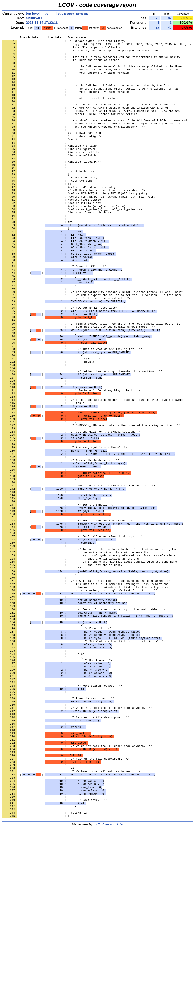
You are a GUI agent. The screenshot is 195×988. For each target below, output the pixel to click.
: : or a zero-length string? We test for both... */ (79, 701)
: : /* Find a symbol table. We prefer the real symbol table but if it (91, 381)
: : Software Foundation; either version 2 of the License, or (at (90, 99)
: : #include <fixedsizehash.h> (56, 248)
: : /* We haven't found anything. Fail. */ (71, 461)
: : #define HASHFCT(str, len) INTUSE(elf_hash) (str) (74, 225)
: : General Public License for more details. (70, 130)
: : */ (41, 675)
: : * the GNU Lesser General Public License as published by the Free (92, 73)
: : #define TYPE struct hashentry (59, 217)
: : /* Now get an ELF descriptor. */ (64, 362)
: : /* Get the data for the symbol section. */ (72, 511)
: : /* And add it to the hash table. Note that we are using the (89, 652)
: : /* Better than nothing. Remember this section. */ (82, 438)
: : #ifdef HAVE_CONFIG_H (51, 153)
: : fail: (40, 915)
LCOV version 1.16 (108, 980)
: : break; (48, 427)
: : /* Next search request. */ (62, 816)
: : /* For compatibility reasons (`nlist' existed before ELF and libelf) (92, 343)
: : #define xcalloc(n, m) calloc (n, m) (64, 240)
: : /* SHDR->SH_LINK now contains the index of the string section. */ (91, 503)
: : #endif (40, 160)
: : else (43, 777)
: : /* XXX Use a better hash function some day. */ (73, 221)
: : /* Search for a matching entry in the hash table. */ (83, 724)
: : (35, 57)
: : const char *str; (49, 206)
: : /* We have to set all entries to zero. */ (71, 918)
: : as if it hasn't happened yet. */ (66, 351)
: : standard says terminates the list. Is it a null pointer (85, 697)
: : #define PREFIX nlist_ (52, 236)
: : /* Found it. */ (56, 747)
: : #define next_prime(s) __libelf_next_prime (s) (72, 244)
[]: (47, 320)
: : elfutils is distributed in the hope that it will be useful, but (89, 118)
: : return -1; (45, 968)
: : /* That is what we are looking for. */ (72, 412)
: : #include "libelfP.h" (51, 187)
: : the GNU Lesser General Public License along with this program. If (92, 141)
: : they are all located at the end (70, 663)
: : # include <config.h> (51, 156)
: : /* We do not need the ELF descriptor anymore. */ (77, 842)
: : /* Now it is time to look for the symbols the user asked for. (87, 690)
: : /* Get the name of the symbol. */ (68, 617)
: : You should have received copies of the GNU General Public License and (94, 137)
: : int (37, 259)
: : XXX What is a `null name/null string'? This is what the (85, 694)
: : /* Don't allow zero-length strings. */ (72, 636)
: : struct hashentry (48, 198)
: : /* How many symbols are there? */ (64, 530)
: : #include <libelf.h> (50, 175)
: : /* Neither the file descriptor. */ (65, 854)
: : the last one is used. (62, 671)
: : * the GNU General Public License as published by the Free (86, 95)
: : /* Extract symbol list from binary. (64, 42)
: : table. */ (47, 476)
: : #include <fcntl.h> (49, 168)
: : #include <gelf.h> (49, 172)
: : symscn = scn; (54, 423)
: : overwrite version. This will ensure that (76, 656)
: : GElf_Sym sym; (47, 210)
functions (82, 13)
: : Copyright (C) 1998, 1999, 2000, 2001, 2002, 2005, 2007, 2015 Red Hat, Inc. (98, 46)
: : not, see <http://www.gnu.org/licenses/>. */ (73, 145)
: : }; (36, 214)
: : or (39, 88)
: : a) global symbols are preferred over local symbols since (88, 659)
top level (33, 13)
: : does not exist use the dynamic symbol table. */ (78, 385)
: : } (39, 335)
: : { (35, 202)
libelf (46, 13)
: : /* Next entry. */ (54, 953)
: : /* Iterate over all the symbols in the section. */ (78, 576)
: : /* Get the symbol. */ (58, 598)
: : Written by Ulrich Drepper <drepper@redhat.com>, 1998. (81, 53)
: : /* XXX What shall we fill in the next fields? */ (83, 762)
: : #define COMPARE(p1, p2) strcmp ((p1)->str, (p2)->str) (78, 229)
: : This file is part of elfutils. (62, 50)
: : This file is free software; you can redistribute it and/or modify (91, 61)
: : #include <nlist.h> (49, 179)
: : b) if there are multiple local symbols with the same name (89, 667)
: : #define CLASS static (51, 233)
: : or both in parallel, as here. (61, 111)
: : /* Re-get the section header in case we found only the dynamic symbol (93, 473)
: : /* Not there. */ (57, 785)
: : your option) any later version (65, 80)
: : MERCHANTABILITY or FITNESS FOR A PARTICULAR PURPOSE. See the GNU (91, 126)
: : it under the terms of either (60, 65)
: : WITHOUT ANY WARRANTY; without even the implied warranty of (85, 122)
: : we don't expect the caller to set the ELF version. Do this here (92, 347)
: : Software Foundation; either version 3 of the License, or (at (90, 76)
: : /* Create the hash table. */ (60, 545)
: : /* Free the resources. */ (58, 831)
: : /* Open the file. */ (54, 313)
